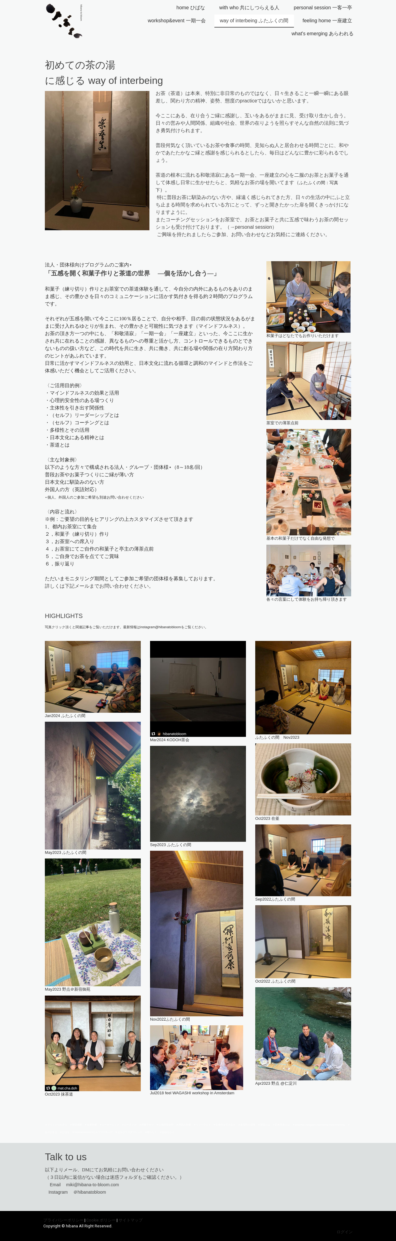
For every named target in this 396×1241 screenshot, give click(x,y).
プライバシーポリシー (63, 1220)
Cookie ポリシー (101, 1220)
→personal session (251, 227)
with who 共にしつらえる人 (249, 7)
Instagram (58, 1192)
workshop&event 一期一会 (177, 20)
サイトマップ (130, 1220)
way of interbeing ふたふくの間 (254, 20)
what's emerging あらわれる (323, 33)
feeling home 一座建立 (327, 20)
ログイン (345, 1232)
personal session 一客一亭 (323, 7)
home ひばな (190, 7)
